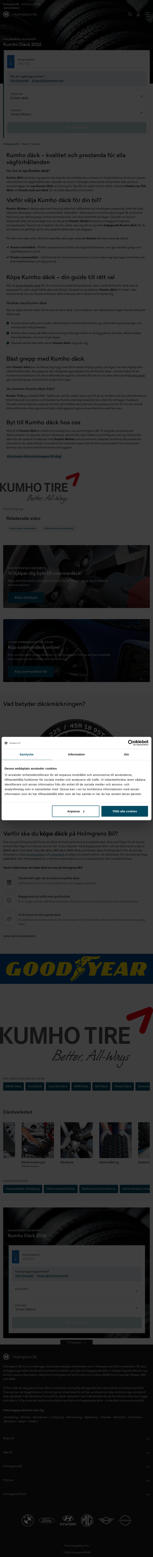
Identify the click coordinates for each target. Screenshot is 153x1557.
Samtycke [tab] (27, 754)
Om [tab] (126, 754)
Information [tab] (76, 754)
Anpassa (76, 811)
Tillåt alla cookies (124, 811)
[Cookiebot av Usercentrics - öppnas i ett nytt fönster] (131, 743)
